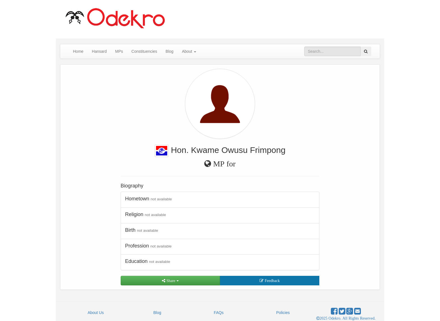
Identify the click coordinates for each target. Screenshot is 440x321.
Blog (169, 51)
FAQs (219, 312)
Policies (283, 312)
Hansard (99, 51)
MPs (119, 51)
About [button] (189, 51)
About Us (96, 312)
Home (78, 51)
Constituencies (144, 51)
